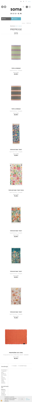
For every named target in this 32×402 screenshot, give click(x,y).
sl (28, 1)
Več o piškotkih (28, 399)
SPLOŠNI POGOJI (22, 365)
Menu (4, 18)
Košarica (14, 18)
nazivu (20, 26)
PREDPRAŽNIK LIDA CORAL (16, 352)
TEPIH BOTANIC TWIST (16, 149)
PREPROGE (28, 23)
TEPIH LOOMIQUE (16, 68)
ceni (16, 26)
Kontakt (14, 365)
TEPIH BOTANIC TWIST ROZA (16, 190)
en (30, 1)
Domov (23, 23)
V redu (21, 399)
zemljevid (3, 394)
